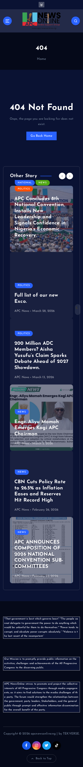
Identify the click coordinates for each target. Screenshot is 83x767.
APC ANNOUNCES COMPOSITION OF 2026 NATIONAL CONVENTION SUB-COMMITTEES (38, 554)
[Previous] (62, 176)
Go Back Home (41, 136)
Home (41, 59)
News (43, 183)
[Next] (69, 176)
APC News (21, 244)
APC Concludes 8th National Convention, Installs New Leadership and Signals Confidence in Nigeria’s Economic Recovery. (40, 217)
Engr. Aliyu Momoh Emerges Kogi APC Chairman (36, 428)
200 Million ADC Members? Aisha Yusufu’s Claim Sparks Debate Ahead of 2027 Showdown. (41, 355)
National (25, 183)
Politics (24, 189)
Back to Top (41, 758)
